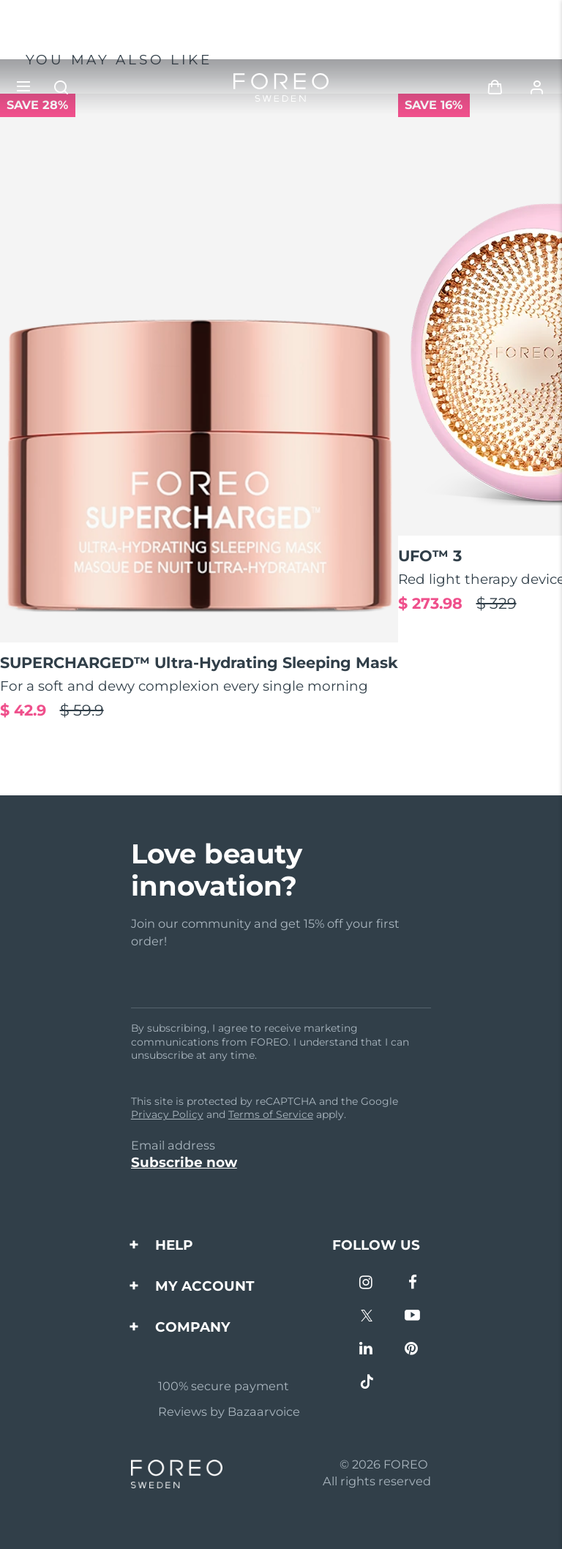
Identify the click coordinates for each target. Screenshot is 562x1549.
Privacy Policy (167, 1114)
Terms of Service (270, 1114)
